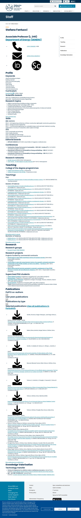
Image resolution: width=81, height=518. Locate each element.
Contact (31, 485)
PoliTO (27, 11)
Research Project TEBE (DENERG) (16, 250)
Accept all (73, 509)
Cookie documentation (13, 514)
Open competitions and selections (61, 485)
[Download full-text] (17, 314)
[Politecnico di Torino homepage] (13, 7)
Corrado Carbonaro (17, 474)
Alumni (54, 492)
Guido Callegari (16, 471)
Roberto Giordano (42, 474)
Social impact (68, 11)
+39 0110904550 (31, 46)
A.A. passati (13, 234)
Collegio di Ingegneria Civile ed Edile (17, 172)
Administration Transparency (36, 498)
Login (67, 1)
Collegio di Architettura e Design (16, 170)
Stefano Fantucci (25, 471)
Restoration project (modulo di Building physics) (20, 189)
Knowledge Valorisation (19, 464)
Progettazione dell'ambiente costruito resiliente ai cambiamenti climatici (26, 192)
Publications (13, 289)
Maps (30, 487)
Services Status (56, 1)
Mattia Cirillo (26, 474)
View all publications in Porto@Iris (27, 307)
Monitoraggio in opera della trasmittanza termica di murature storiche (26, 257)
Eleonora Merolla (33, 471)
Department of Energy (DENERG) (24, 39)
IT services (55, 490)
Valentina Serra (42, 471)
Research (46, 11)
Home (7, 23)
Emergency (32, 490)
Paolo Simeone (49, 471)
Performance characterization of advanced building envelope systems (25, 179)
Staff (10, 23)
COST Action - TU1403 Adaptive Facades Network (20, 161)
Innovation (56, 11)
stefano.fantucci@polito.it (33, 56)
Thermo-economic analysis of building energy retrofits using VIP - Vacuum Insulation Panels (31, 424)
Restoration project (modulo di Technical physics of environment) (24, 219)
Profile (9, 72)
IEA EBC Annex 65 (12, 160)
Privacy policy (4, 514)
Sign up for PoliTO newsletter (60, 495)
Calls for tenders (57, 487)
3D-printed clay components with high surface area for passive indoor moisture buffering (30, 321)
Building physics (12, 238)
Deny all (60, 509)
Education (36, 11)
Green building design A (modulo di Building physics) (21, 186)
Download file (9, 93)
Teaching (11, 165)
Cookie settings (47, 509)
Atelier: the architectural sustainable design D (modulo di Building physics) (26, 225)
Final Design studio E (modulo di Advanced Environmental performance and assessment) (30, 216)
